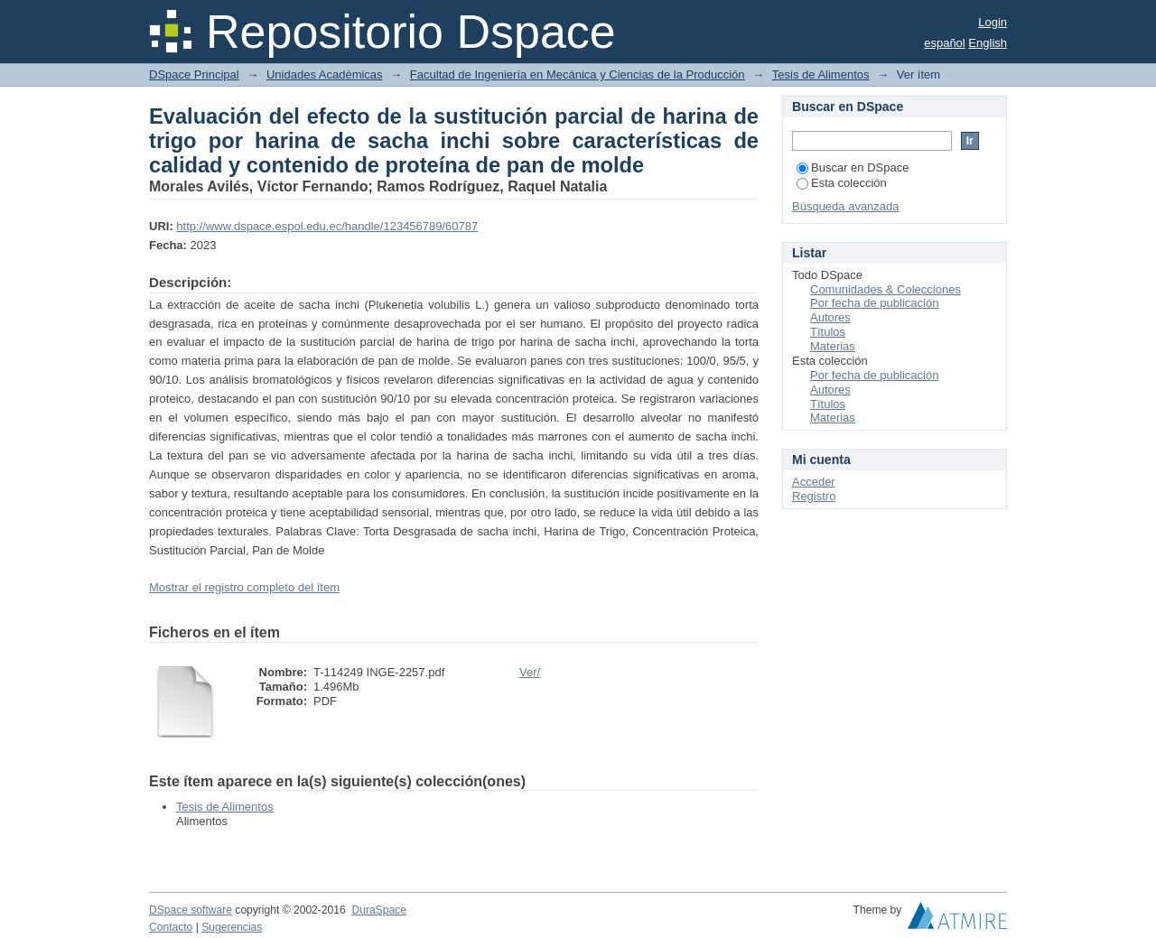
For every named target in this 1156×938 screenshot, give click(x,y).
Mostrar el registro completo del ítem (244, 587)
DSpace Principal (194, 74)
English (987, 43)
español (944, 43)
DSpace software (190, 910)
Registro (813, 496)
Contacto (170, 927)
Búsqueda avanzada (846, 206)
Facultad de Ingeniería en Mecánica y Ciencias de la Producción (577, 74)
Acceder (813, 481)
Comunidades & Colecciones (885, 289)
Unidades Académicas (324, 74)
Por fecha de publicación (874, 303)
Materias (832, 346)
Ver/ (529, 672)
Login (992, 22)
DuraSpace (378, 910)
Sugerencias (231, 927)
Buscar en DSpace (853, 167)
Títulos (827, 332)
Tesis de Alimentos (821, 74)
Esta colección (842, 183)
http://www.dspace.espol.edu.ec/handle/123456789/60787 (327, 226)
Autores (830, 317)
